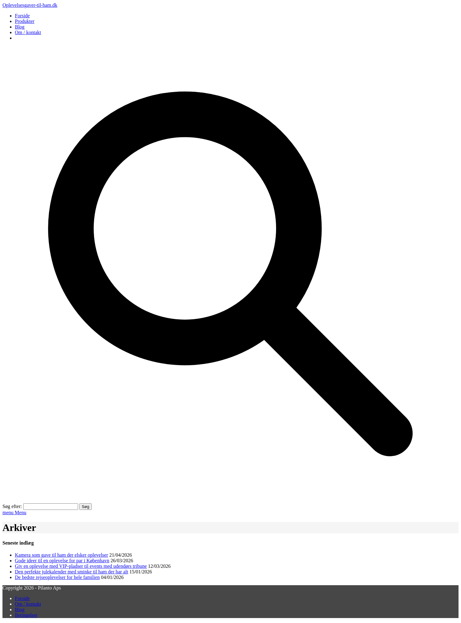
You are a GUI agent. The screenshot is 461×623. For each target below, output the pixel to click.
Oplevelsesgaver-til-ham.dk (29, 5)
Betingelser (26, 615)
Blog (19, 26)
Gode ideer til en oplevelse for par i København (62, 560)
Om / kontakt (28, 32)
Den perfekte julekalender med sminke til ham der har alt (71, 571)
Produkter (24, 21)
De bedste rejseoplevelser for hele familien (57, 577)
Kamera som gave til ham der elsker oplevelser (61, 555)
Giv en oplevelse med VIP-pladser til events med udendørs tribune (81, 566)
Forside (22, 15)
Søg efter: (12, 506)
